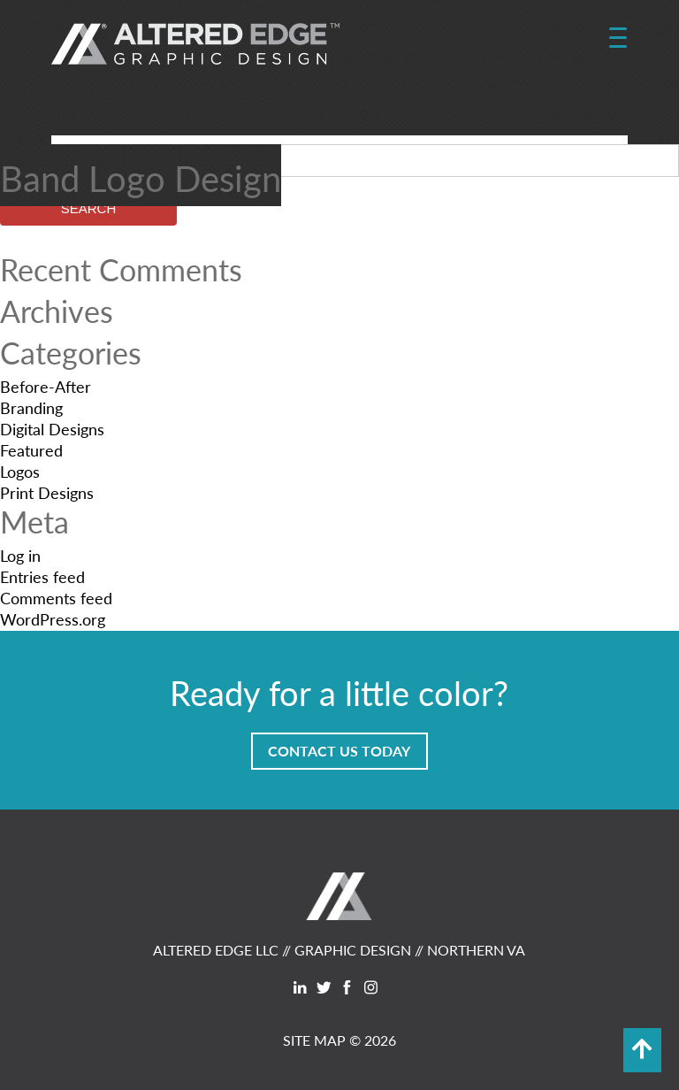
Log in (20, 555)
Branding (31, 407)
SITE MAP (314, 1040)
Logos (20, 471)
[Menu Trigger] (617, 38)
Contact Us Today (339, 751)
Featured (31, 450)
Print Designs (47, 492)
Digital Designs (52, 429)
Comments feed (56, 598)
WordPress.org (52, 619)
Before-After (45, 386)
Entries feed (42, 576)
